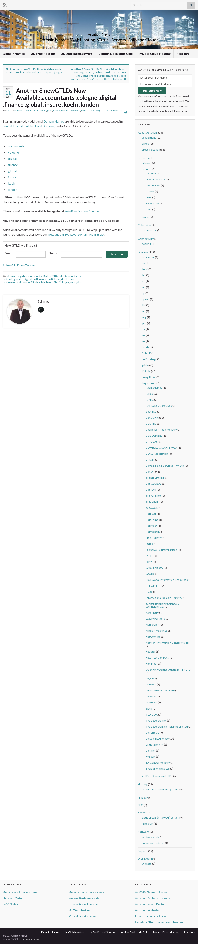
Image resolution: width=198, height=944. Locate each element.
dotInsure (67, 279)
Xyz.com (150, 756)
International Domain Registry (164, 597)
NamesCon (152, 203)
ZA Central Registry (158, 762)
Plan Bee (151, 684)
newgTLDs (100, 110)
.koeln (11, 183)
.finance (13, 165)
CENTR (146, 353)
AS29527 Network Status (151, 891)
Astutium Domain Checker (82, 211)
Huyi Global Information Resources (167, 579)
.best (145, 269)
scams (145, 217)
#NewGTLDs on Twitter (19, 265)
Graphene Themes (29, 939)
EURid (149, 543)
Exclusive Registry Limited (161, 549)
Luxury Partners (155, 618)
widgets (147, 863)
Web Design (145, 858)
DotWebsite (153, 531)
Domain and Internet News (20, 891)
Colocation (144, 225)
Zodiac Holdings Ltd (158, 768)
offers (145, 143)
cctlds (145, 347)
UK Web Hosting (43, 53)
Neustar (150, 651)
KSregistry (152, 612)
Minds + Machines (70, 110)
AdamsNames (154, 387)
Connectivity (146, 238)
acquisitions (149, 137)
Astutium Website (147, 909)
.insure (12, 177)
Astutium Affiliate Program (152, 897)
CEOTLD (151, 423)
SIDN (149, 708)
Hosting (143, 784)
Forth (149, 561)
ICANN (56, 110)
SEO (140, 805)
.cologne (13, 152)
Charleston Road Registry (161, 429)
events (146, 169)
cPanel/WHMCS (155, 179)
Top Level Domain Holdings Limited (167, 726)
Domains (19, 110)
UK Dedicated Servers (77, 53)
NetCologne (87, 110)
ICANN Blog (10, 903)
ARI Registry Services (159, 405)
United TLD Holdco (157, 738)
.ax (143, 263)
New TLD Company (157, 657)
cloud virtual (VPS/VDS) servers (161, 817)
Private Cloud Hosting (155, 53)
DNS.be (150, 459)
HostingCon (153, 185)
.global (12, 171)
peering (146, 243)
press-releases (114, 110)
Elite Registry (154, 537)
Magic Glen (152, 624)
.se (143, 329)
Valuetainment (154, 744)
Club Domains (154, 435)
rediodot (151, 696)
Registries (148, 383)
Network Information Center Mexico (168, 642)
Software (143, 831)
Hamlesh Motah (13, 897)
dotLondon (23, 282)
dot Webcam (153, 495)
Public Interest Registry (160, 690)
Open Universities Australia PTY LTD (168, 669)
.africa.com (148, 257)
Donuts (28, 110)
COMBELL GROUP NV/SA (161, 447)
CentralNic (152, 417)
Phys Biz (151, 678)
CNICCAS (152, 441)
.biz (144, 275)
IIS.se (149, 591)
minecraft (147, 823)
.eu (143, 287)
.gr (143, 293)
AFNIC (150, 399)
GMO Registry (154, 567)
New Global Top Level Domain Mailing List (76, 234)
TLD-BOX (152, 714)
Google (150, 573)
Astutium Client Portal (150, 903)
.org (144, 317)
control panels (150, 836)
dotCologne (10, 279)
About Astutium (148, 132)
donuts (37, 276)
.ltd (144, 305)
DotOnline (152, 519)
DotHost (151, 513)
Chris (9, 110)
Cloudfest (152, 173)
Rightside (151, 702)
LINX (149, 197)
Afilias (149, 393)
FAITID (150, 555)
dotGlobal (54, 279)
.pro (144, 323)
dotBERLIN (152, 501)
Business (143, 158)
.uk (143, 335)
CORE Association (157, 453)
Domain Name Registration (86, 891)
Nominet (151, 663)
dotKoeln (9, 282)
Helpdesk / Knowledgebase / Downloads (161, 921)
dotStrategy (149, 359)
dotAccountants (70, 276)
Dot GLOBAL (39, 110)
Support (143, 851)
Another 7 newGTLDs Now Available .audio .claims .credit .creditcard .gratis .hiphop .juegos (34, 70)
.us (143, 341)
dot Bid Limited (155, 477)
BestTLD (151, 411)
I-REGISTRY (153, 585)
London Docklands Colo (116, 53)
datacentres (149, 230)
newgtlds (76, 282)
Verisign (150, 750)
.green (145, 299)
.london (12, 189)
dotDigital (25, 279)
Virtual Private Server (83, 915)
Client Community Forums (152, 915)
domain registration (19, 276)
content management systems (160, 789)
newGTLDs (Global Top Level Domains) (29, 126)
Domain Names (14, 53)
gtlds (49, 110)
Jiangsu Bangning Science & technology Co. (162, 605)
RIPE (149, 209)
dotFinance (40, 279)
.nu (143, 311)
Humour (143, 797)
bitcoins (146, 163)
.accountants (16, 146)
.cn (143, 281)
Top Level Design (156, 720)
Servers (142, 812)
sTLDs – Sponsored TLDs (157, 776)
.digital (12, 158)
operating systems (153, 842)
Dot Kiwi (151, 489)
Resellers (183, 53)
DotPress (151, 525)
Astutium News (99, 33)
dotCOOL (152, 507)
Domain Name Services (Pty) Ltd (165, 465)
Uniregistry (152, 732)
